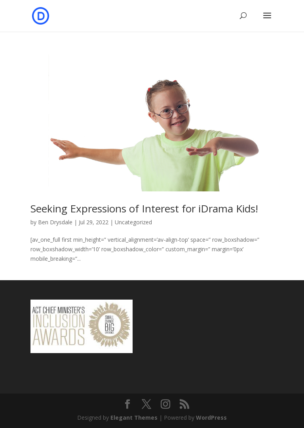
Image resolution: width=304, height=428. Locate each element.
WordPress (211, 417)
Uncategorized (133, 222)
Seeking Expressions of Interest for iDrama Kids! (144, 208)
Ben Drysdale (55, 222)
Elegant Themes (134, 417)
